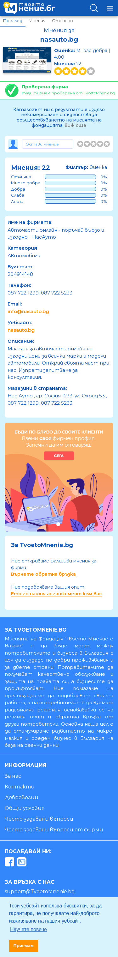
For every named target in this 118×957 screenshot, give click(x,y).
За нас (13, 776)
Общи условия (25, 808)
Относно (62, 20)
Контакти (20, 787)
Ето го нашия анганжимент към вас (56, 594)
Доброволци (21, 797)
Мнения (37, 20)
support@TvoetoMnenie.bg (40, 892)
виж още (75, 125)
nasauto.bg (21, 330)
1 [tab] (58, 524)
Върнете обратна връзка (43, 574)
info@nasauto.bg (28, 311)
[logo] (29, 8)
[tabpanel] (59, 477)
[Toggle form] (47, 144)
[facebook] (10, 863)
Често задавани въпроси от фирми (54, 830)
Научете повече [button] (28, 929)
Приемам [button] (23, 945)
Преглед (12, 20)
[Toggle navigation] (110, 8)
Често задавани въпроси (39, 819)
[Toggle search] (94, 8)
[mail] (22, 863)
